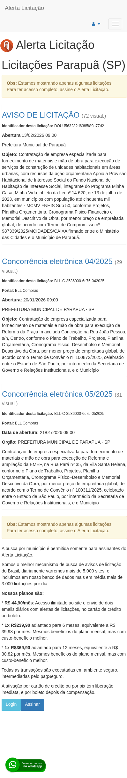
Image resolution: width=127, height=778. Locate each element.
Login (11, 704)
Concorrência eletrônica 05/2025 (57, 394)
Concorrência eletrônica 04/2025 (57, 261)
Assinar (32, 704)
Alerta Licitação (24, 8)
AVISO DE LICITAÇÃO (40, 115)
